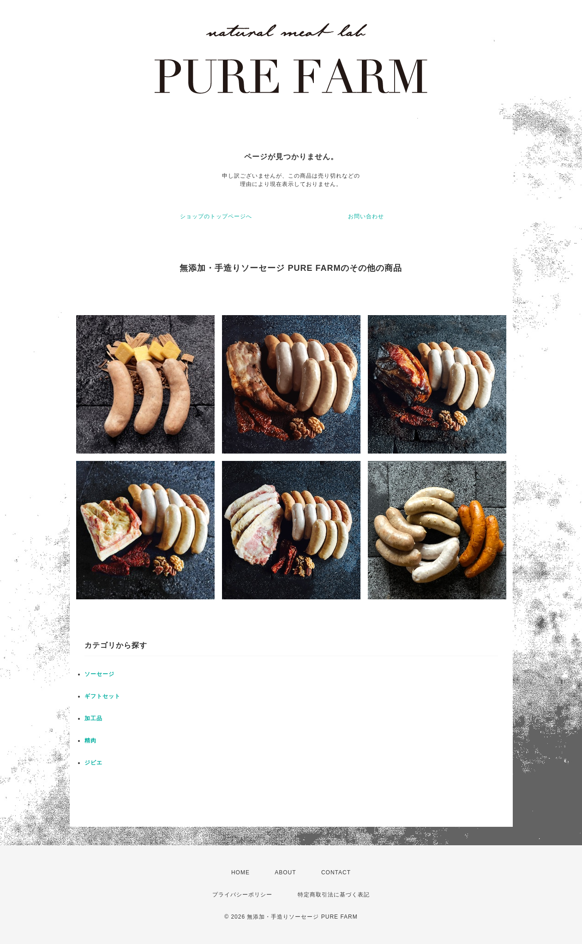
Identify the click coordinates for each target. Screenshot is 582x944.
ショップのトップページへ (216, 216)
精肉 (90, 740)
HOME (240, 872)
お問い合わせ (366, 216)
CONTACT (336, 872)
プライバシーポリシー (242, 894)
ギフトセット (102, 696)
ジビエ (93, 762)
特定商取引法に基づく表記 (334, 894)
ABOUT (285, 872)
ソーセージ (99, 674)
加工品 (93, 718)
